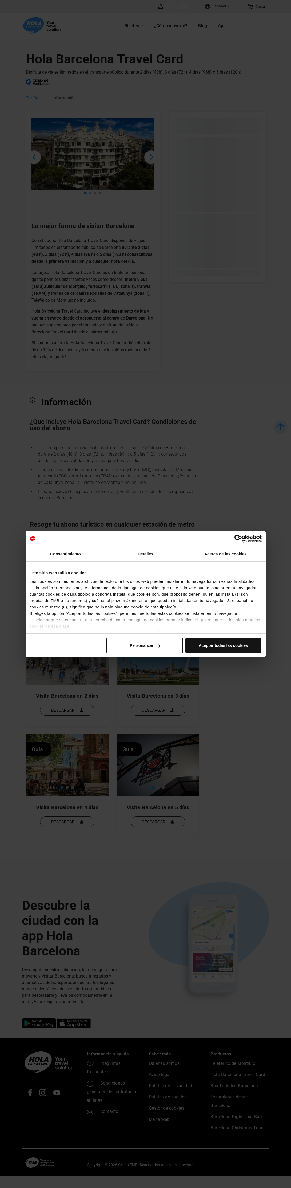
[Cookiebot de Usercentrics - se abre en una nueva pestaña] (238, 539)
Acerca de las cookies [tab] (225, 554)
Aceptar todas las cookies (223, 645)
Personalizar (145, 645)
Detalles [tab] (145, 554)
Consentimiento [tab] (65, 554)
